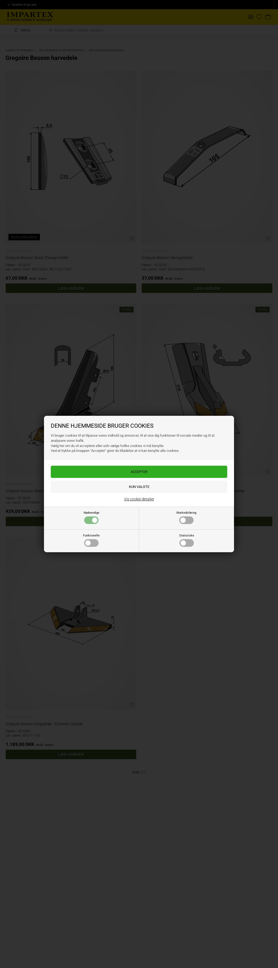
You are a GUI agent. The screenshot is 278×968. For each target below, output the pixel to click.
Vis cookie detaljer (139, 499)
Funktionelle (91, 540)
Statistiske (186, 540)
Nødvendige (91, 517)
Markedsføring (186, 517)
